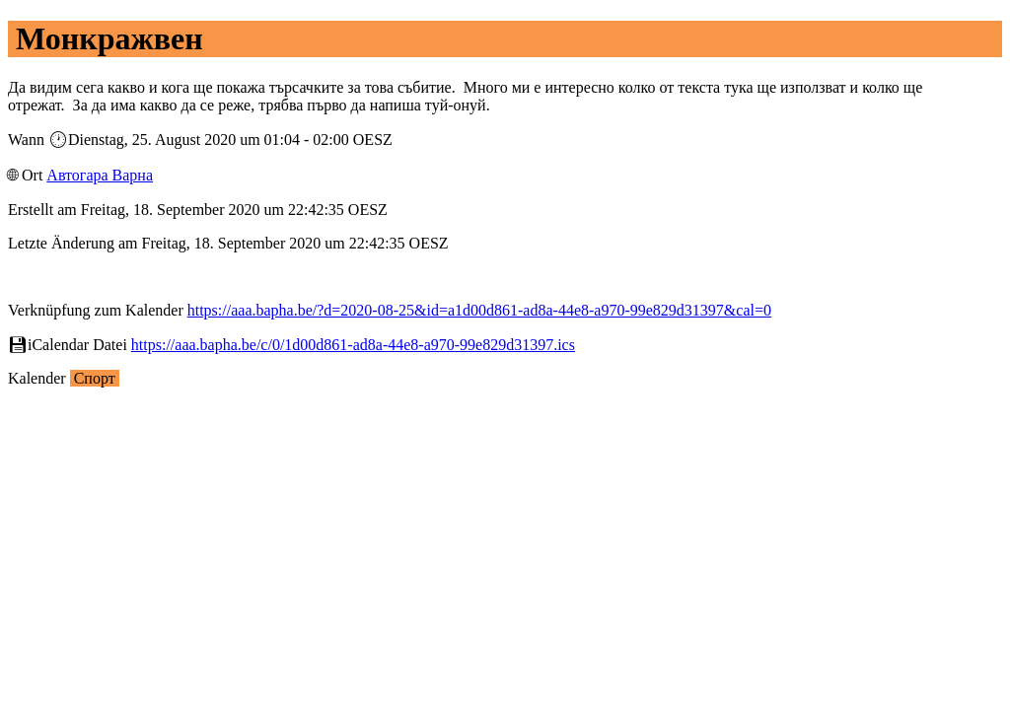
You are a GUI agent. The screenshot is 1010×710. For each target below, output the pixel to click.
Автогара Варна (99, 175)
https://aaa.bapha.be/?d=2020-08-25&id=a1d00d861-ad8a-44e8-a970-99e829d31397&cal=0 (479, 310)
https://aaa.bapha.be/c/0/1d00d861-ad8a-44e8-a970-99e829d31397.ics (353, 344)
